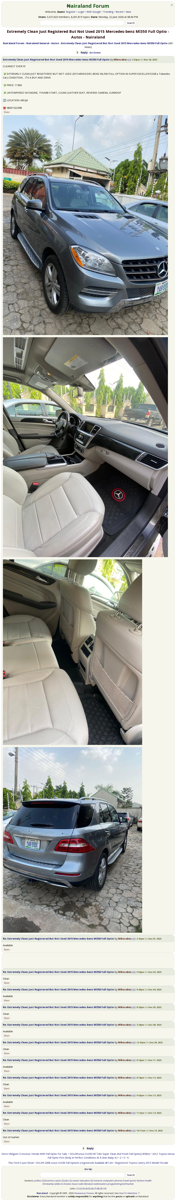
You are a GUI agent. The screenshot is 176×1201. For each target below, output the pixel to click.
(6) (92, 1188)
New (128, 11)
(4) (86, 1188)
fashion (141, 1180)
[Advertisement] (88, 960)
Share (6, 112)
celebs (57, 1183)
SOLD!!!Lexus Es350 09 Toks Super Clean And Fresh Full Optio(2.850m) (110, 1153)
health (148, 1180)
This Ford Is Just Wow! (21, 1162)
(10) (104, 1188)
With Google (93, 11)
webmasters (100, 1183)
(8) (98, 1188)
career (75, 1180)
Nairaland (42, 1193)
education (85, 1180)
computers (108, 1180)
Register (71, 11)
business (50, 1180)
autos (58, 1180)
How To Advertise (128, 1193)
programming (114, 1183)
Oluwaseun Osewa (84, 1193)
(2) (43, 1180)
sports (132, 1180)
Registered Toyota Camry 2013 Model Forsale (141, 1162)
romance (97, 1180)
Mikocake (120, 59)
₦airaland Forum (88, 5)
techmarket (128, 1183)
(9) (101, 1188)
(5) (89, 1188)
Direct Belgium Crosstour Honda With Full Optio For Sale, (35, 1153)
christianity (47, 1183)
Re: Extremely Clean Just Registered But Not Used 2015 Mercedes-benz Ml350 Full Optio (58, 938)
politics (38, 1180)
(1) (77, 1188)
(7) (95, 1188)
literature (89, 1183)
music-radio (78, 1183)
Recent (120, 11)
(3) (83, 1188)
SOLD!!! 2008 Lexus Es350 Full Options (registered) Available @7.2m (74, 1162)
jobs (66, 1180)
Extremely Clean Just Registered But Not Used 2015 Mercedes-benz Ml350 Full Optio (56, 59)
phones (119, 1180)
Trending (108, 11)
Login (81, 11)
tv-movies (66, 1183)
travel (126, 1180)
